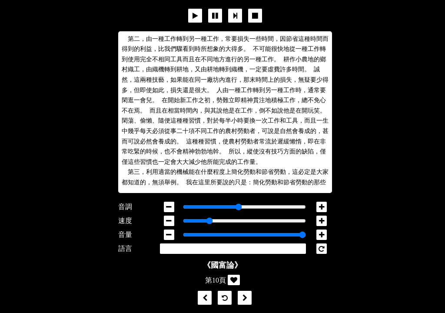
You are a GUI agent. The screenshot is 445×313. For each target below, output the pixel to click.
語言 (125, 248)
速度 (125, 220)
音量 (125, 234)
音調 (125, 206)
